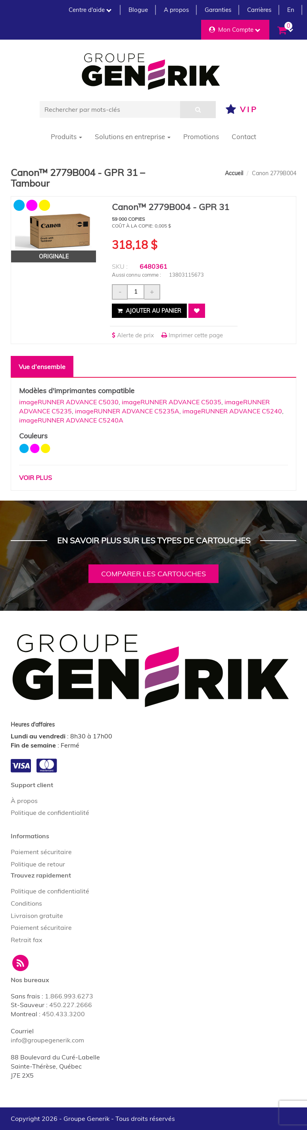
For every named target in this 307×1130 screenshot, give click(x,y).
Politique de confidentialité (50, 812)
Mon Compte (234, 29)
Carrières (259, 9)
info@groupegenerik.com (47, 1040)
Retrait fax (26, 940)
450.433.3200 (63, 1014)
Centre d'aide (90, 9)
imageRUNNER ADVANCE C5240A (71, 420)
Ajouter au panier (149, 310)
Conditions (26, 903)
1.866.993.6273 (69, 996)
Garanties (218, 9)
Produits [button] (66, 136)
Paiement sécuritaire (41, 852)
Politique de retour (38, 864)
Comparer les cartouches (153, 573)
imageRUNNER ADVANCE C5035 (171, 402)
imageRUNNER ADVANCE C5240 (232, 411)
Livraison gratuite (37, 916)
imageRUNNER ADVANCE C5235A (127, 411)
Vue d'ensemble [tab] (42, 367)
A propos (176, 9)
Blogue (138, 9)
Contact (244, 136)
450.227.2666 (70, 1005)
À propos (24, 801)
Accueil (234, 173)
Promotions (201, 136)
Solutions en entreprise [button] (133, 136)
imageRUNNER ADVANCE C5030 (69, 402)
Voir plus (35, 478)
